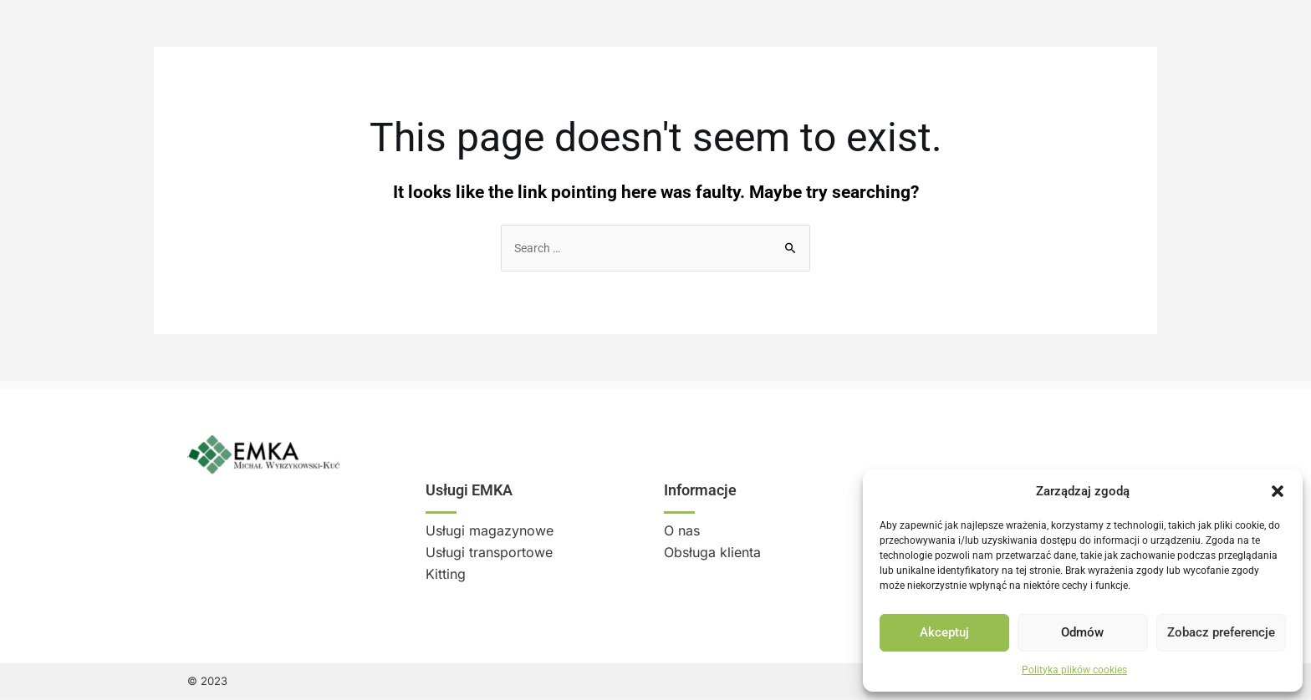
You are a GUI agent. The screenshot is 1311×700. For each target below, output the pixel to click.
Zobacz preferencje (1221, 632)
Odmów (1082, 632)
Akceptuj (944, 632)
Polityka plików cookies (1074, 670)
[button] (1277, 491)
